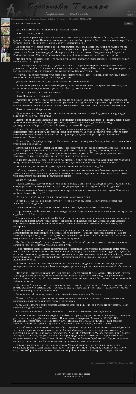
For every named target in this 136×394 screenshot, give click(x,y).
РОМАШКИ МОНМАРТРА (80, 19)
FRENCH (130, 15)
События (61, 19)
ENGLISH (131, 12)
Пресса (128, 24)
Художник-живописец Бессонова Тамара (28, 19)
